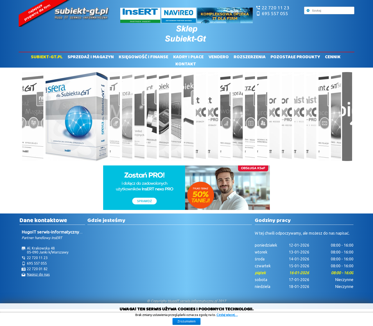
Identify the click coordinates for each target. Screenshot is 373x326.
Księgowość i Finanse (143, 57)
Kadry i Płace (188, 57)
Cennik (333, 57)
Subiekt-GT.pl (47, 57)
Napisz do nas (38, 274)
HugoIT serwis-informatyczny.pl (192, 301)
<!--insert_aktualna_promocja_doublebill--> (186, 187)
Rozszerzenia (250, 57)
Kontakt (185, 64)
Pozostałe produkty (295, 57)
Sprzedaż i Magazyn (91, 57)
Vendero (219, 57)
